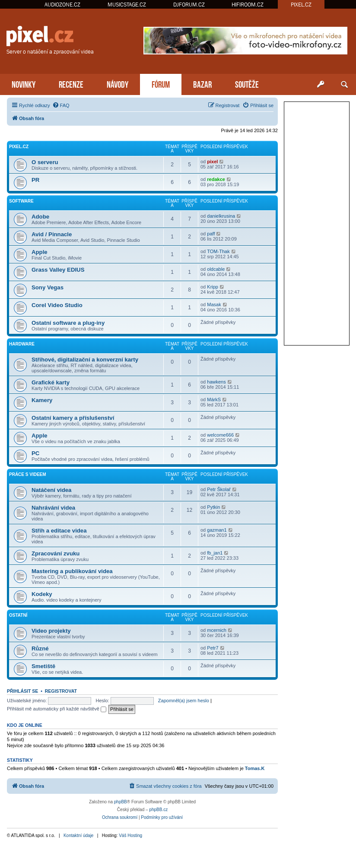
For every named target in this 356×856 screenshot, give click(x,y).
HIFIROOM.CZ (248, 4)
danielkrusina (221, 216)
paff (211, 233)
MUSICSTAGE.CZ (127, 4)
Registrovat (61, 691)
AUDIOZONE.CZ (62, 4)
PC (35, 453)
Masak (214, 304)
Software (21, 201)
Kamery (42, 400)
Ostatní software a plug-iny (68, 323)
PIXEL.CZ (301, 4)
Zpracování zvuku (55, 553)
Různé (40, 648)
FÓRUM (161, 83)
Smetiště (43, 666)
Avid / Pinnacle (52, 234)
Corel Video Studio (57, 305)
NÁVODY (117, 83)
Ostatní (18, 615)
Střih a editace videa (59, 530)
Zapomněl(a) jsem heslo (183, 700)
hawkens (216, 381)
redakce (216, 179)
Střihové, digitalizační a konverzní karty (85, 359)
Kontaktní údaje (79, 835)
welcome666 (220, 435)
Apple (40, 252)
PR (35, 180)
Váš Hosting (130, 835)
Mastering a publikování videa (72, 571)
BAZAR (202, 83)
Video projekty (51, 631)
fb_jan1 (214, 552)
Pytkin (213, 507)
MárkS (214, 399)
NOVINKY (23, 83)
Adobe (40, 216)
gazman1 (216, 530)
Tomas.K (255, 768)
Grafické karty (51, 382)
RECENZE (71, 83)
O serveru (45, 162)
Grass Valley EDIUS (58, 269)
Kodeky (42, 594)
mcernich (216, 630)
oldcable (216, 269)
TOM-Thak (218, 251)
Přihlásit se (22, 691)
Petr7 (212, 647)
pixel (212, 161)
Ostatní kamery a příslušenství (73, 418)
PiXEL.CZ (19, 146)
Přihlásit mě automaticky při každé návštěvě (56, 708)
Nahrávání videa (53, 507)
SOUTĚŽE (247, 83)
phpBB (120, 801)
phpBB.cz (158, 809)
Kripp (212, 286)
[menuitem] (61, 105)
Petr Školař (218, 489)
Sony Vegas (48, 287)
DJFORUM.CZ (189, 4)
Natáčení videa (51, 490)
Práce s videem (27, 474)
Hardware (22, 344)
